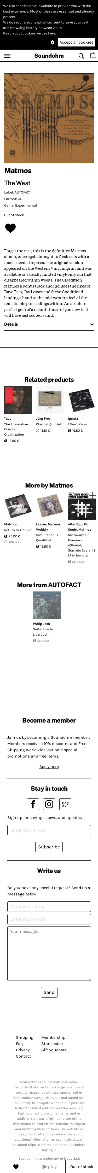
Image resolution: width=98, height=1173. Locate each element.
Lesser (41, 524)
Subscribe (49, 847)
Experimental (26, 205)
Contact (23, 1056)
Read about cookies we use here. (29, 33)
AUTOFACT (23, 192)
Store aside (52, 1043)
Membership (53, 1037)
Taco (7, 418)
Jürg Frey (43, 418)
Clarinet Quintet (48, 424)
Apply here (49, 766)
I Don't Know (77, 424)
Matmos (17, 170)
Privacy (23, 1049)
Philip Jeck (41, 624)
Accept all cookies (76, 42)
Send (49, 992)
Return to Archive (17, 530)
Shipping (24, 1037)
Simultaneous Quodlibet (47, 537)
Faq (19, 1043)
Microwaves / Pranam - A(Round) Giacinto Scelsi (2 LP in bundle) (82, 545)
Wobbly (42, 529)
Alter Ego (75, 524)
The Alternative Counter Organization (16, 429)
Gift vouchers (54, 1049)
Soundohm (49, 55)
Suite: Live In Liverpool (43, 631)
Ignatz (73, 418)
